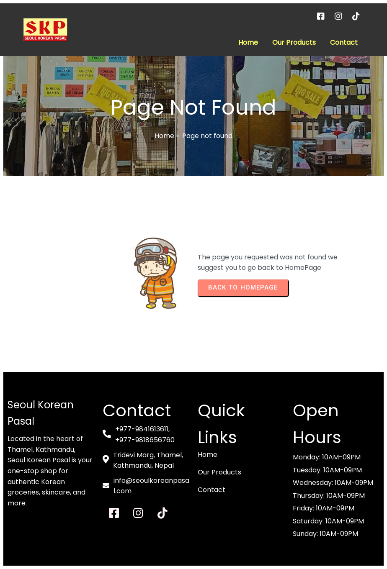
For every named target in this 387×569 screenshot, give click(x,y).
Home (164, 136)
